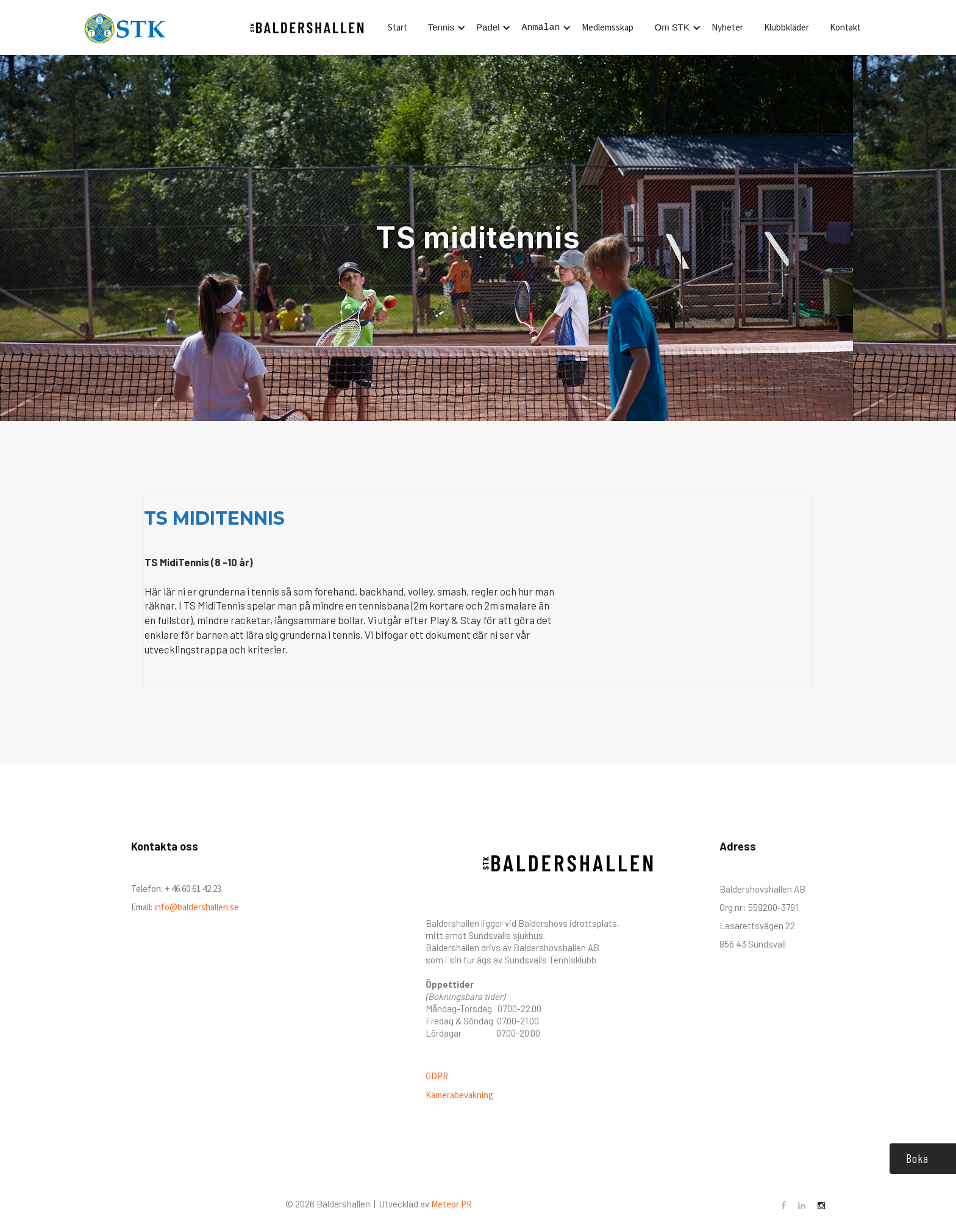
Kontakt (845, 27)
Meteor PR (451, 1204)
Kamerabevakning (459, 1095)
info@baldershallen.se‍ (195, 907)
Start (397, 27)
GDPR (437, 1076)
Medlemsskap (607, 27)
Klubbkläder (786, 27)
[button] (445, 27)
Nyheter (727, 27)
